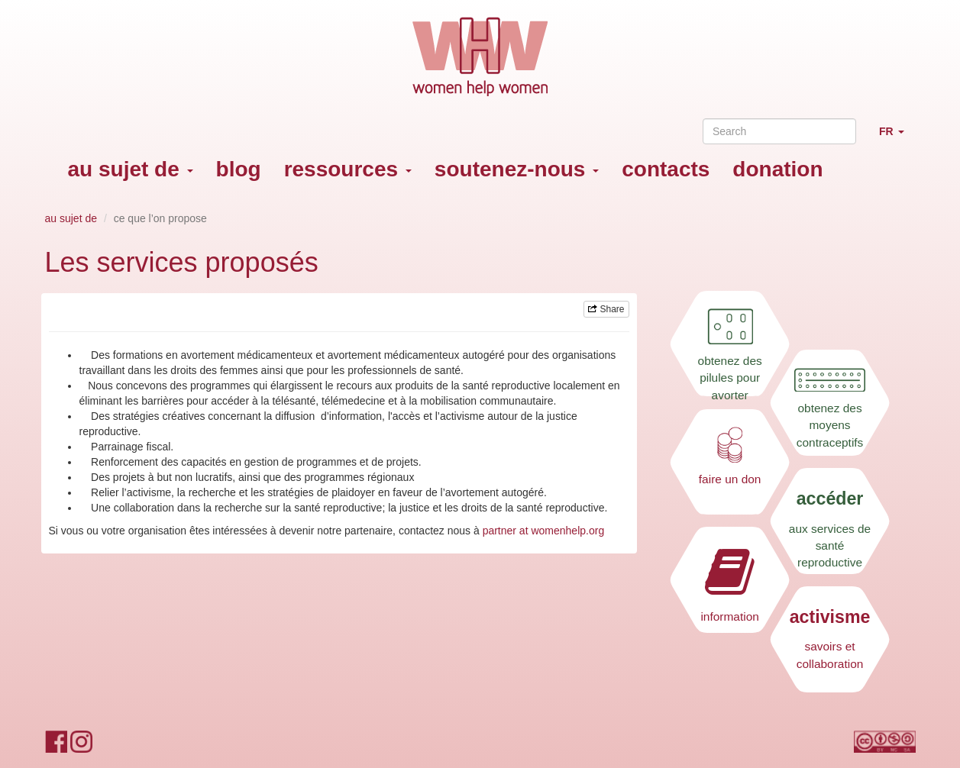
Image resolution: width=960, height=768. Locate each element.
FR (897, 137)
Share (606, 309)
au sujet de (130, 169)
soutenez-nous (517, 169)
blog (238, 169)
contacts (665, 169)
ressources (348, 169)
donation (777, 169)
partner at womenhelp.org (544, 530)
